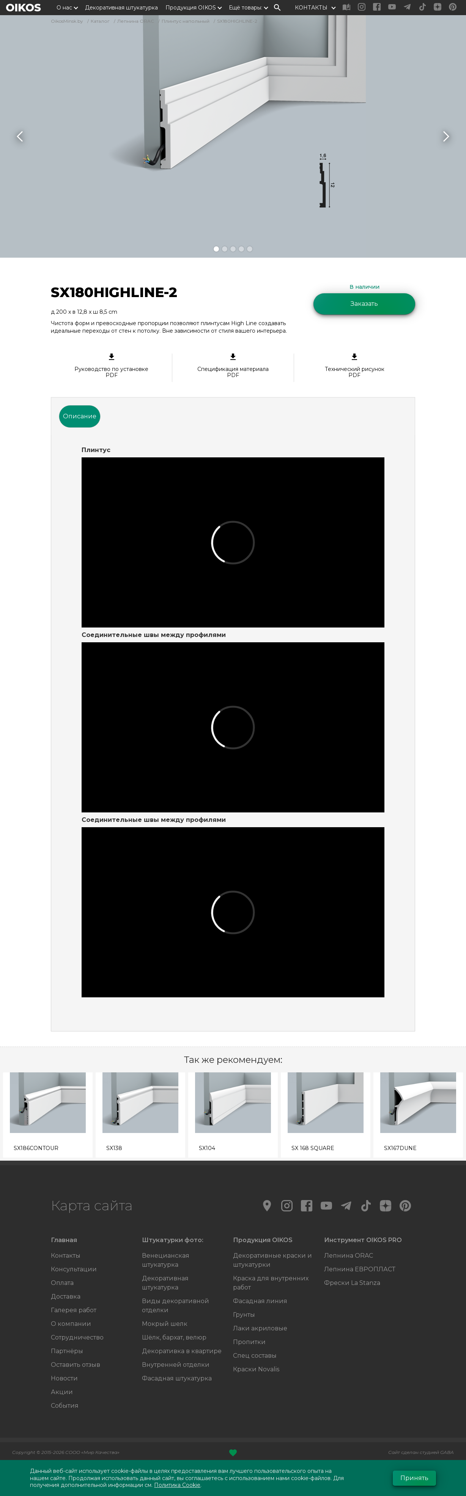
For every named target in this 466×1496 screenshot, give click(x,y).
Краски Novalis (256, 1369)
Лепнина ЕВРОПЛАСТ (359, 1269)
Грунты (244, 1314)
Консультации (74, 1269)
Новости (64, 1378)
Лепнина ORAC (348, 1255)
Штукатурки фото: (172, 1240)
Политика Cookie (177, 1485)
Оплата (62, 1282)
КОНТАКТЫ (311, 7)
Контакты (65, 1255)
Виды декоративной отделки (175, 1305)
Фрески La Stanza (352, 1282)
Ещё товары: (245, 7)
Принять (414, 1478)
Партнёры (67, 1351)
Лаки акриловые (260, 1328)
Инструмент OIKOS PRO (363, 1240)
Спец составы (255, 1355)
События (65, 1405)
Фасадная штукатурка (177, 1378)
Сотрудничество (77, 1337)
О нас (64, 7)
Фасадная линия (260, 1301)
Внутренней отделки (175, 1364)
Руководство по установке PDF (111, 366)
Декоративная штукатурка (121, 7)
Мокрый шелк (164, 1323)
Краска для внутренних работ (271, 1283)
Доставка (65, 1296)
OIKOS (23, 7)
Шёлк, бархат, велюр (174, 1337)
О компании (71, 1323)
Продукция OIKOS (190, 7)
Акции (62, 1392)
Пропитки (249, 1342)
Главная (64, 1240)
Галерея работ (73, 1310)
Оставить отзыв (75, 1364)
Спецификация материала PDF (232, 366)
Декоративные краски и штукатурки (272, 1260)
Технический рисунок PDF (354, 366)
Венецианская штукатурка (165, 1260)
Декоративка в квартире (182, 1351)
